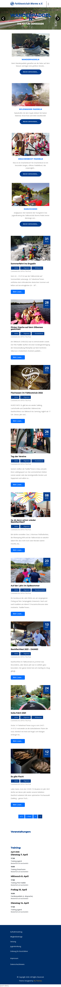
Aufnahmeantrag (16, 932)
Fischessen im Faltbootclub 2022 (27, 393)
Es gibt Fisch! (17, 777)
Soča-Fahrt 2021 (18, 713)
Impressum (14, 958)
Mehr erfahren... (30, 72)
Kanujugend (30, 209)
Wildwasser (38, 268)
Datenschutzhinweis (17, 964)
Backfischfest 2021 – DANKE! (24, 649)
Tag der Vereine (18, 456)
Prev (3, 18)
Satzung (13, 941)
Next (58, 18)
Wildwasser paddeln (30, 109)
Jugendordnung (15, 946)
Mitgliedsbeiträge (16, 937)
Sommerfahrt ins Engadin (23, 264)
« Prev (29, 816)
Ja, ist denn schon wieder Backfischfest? (23, 521)
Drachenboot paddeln (30, 159)
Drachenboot (39, 333)
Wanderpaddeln (30, 59)
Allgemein (27, 268)
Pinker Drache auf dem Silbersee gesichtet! (27, 328)
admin (16, 268)
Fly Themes (38, 981)
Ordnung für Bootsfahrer (19, 951)
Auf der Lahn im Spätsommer (25, 586)
